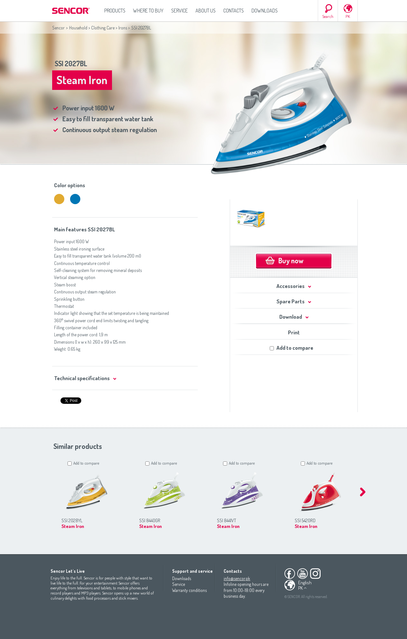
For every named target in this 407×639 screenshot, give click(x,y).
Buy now (290, 260)
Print (294, 332)
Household (78, 27)
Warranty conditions (189, 590)
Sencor (58, 27)
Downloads (264, 10)
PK (348, 16)
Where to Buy (148, 10)
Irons (122, 27)
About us (206, 10)
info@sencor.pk (237, 578)
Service (179, 10)
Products (114, 10)
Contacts (233, 10)
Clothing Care (103, 27)
